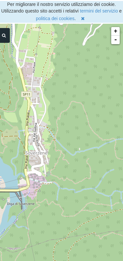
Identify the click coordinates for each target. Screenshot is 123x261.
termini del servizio (99, 11)
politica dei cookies (55, 18)
